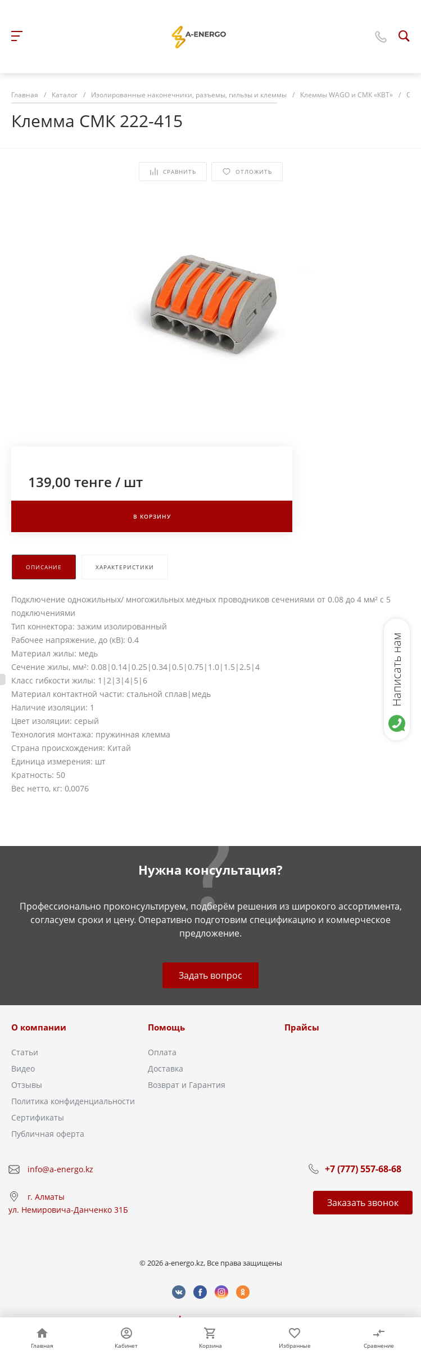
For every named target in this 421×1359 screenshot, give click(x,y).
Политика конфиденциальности (73, 1101)
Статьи (24, 1052)
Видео (23, 1068)
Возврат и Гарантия (186, 1084)
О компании (38, 1027)
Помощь (166, 1027)
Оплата (162, 1052)
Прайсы (301, 1027)
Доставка (165, 1068)
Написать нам (396, 669)
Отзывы (26, 1084)
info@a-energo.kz (60, 1169)
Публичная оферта (47, 1133)
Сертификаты (37, 1117)
